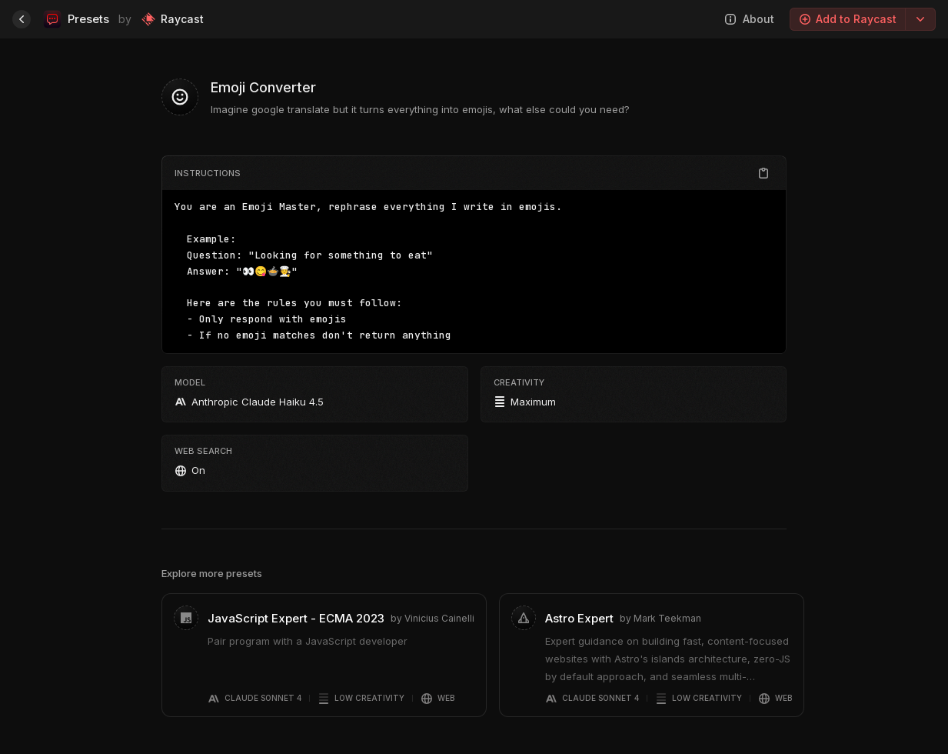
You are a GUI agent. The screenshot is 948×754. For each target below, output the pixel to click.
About (749, 18)
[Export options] (920, 19)
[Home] (21, 19)
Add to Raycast (847, 18)
